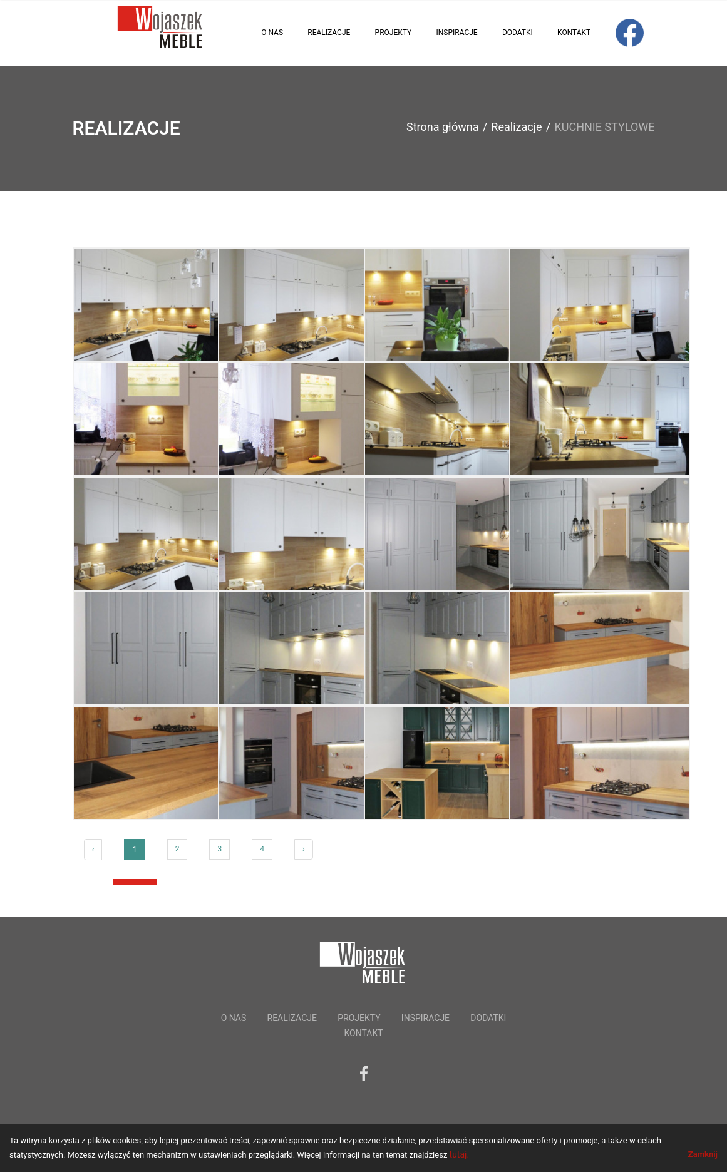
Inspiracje (456, 32)
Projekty (393, 32)
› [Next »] (303, 849)
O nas (272, 32)
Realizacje (328, 32)
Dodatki (517, 32)
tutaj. (460, 1154)
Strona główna (442, 126)
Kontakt (573, 32)
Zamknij (703, 1154)
